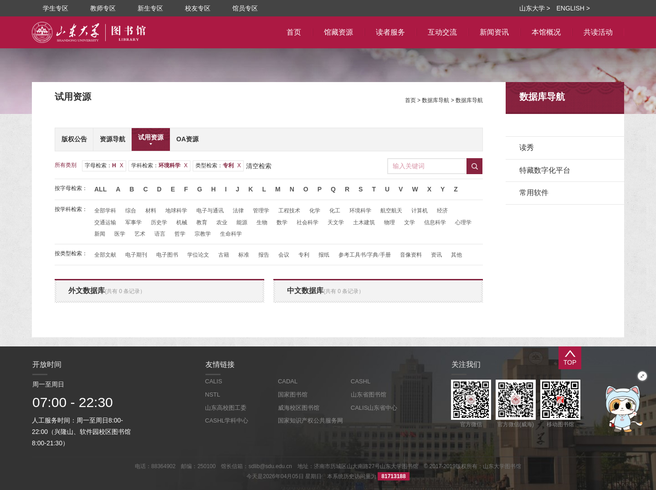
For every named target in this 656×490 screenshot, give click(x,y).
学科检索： (159, 165)
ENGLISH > (573, 8)
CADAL (287, 381)
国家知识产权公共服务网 (310, 420)
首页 (410, 100)
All (100, 189)
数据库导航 (435, 100)
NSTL (212, 394)
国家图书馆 (293, 394)
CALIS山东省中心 (374, 407)
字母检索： (104, 165)
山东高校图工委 (225, 407)
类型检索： (218, 165)
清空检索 (259, 166)
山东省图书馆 (368, 394)
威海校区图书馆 (298, 407)
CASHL (360, 381)
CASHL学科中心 (226, 420)
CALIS (213, 381)
